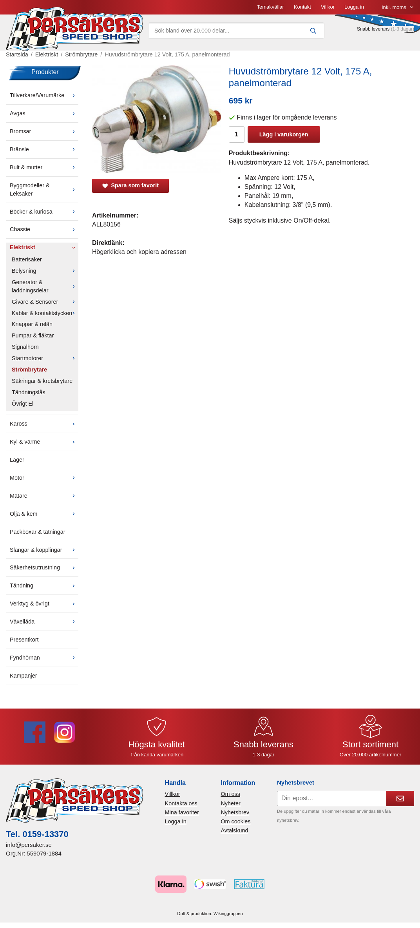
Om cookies (235, 821)
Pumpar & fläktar (33, 335)
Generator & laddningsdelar (45, 286)
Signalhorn (25, 347)
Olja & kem (44, 514)
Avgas (44, 113)
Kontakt (302, 7)
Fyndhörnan (44, 657)
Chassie (44, 229)
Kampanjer (23, 675)
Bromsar (44, 131)
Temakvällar (270, 7)
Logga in (354, 7)
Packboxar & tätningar (37, 532)
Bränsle (44, 149)
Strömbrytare (29, 369)
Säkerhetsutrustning (44, 567)
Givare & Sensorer (45, 302)
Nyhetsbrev (235, 812)
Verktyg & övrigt (44, 603)
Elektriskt (44, 247)
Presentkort (24, 639)
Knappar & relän (32, 324)
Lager (17, 460)
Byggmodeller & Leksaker (44, 189)
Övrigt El (22, 404)
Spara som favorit (130, 185)
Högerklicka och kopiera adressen (139, 251)
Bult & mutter (44, 167)
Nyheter (230, 803)
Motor (44, 478)
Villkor (328, 7)
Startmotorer (45, 358)
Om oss (230, 794)
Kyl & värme (44, 442)
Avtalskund (234, 830)
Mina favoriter (182, 812)
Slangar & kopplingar (44, 550)
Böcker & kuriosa (44, 211)
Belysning (45, 271)
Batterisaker (27, 259)
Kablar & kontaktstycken (45, 313)
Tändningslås (28, 392)
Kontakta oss (181, 803)
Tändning (44, 585)
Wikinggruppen (228, 913)
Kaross (44, 423)
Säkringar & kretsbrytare (42, 381)
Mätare (44, 496)
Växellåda (44, 621)
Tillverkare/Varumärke (44, 95)
